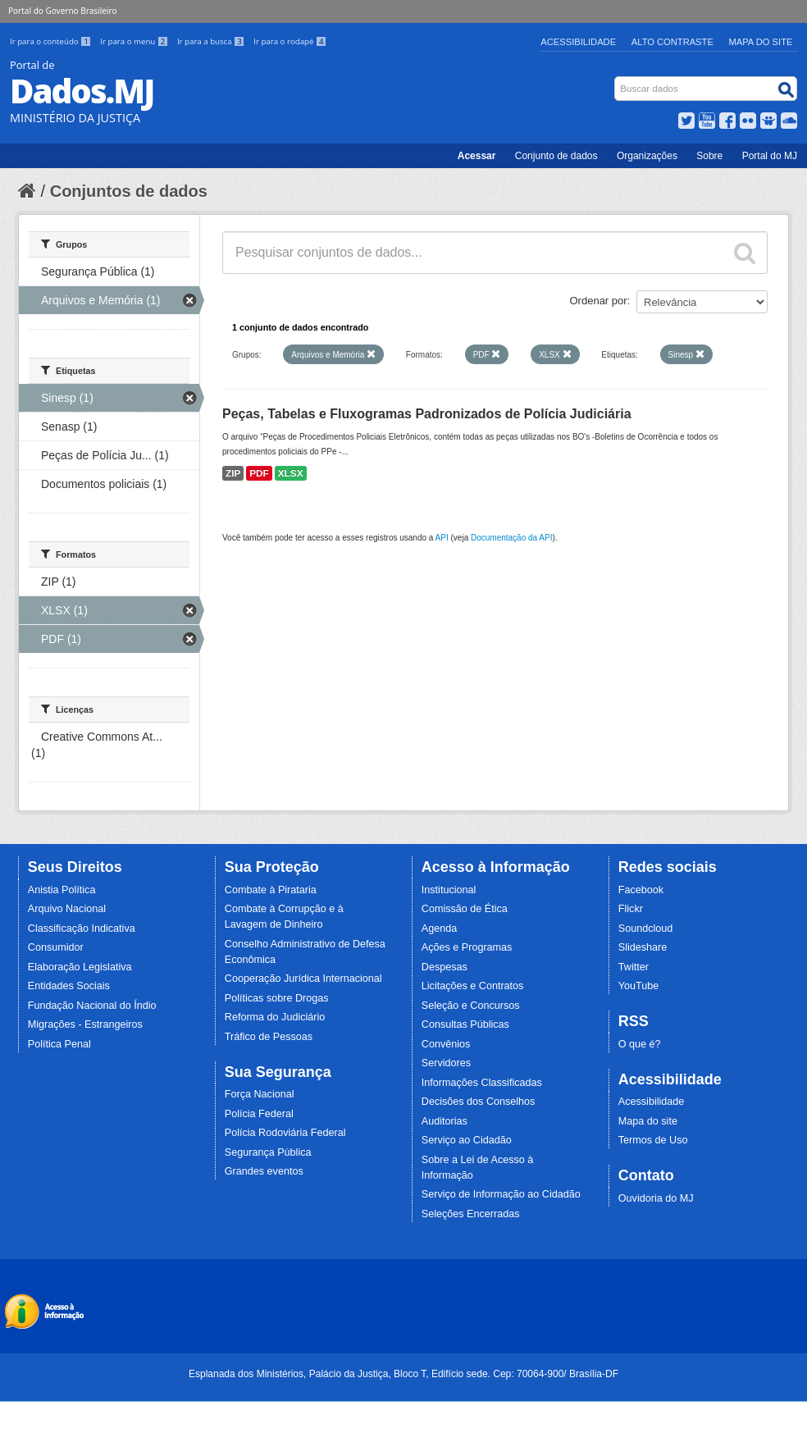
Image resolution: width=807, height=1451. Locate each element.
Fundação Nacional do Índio (92, 1005)
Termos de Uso (653, 1140)
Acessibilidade (578, 42)
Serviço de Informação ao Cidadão (501, 1194)
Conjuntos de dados (128, 191)
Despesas (444, 967)
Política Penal (59, 1044)
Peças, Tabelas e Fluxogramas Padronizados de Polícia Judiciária (426, 414)
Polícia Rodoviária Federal (285, 1132)
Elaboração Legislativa (80, 967)
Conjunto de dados (556, 156)
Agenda (439, 928)
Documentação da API (512, 537)
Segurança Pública (268, 1152)
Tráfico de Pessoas (268, 1037)
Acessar (477, 156)
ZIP (233, 473)
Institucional (449, 890)
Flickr (630, 909)
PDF (259, 473)
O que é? (639, 1044)
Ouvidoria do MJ (656, 1198)
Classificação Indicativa (81, 928)
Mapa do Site (761, 42)
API (442, 537)
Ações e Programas (467, 947)
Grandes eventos (264, 1171)
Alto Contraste (672, 42)
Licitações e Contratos (473, 986)
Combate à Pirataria (271, 890)
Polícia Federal (259, 1114)
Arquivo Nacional (67, 909)
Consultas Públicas (465, 1024)
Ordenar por (598, 300)
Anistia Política (62, 890)
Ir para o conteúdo (51, 41)
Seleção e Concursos (471, 1005)
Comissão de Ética (465, 909)
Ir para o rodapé (289, 41)
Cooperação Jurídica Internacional (303, 978)
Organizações (647, 156)
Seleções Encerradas (471, 1214)
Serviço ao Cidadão (467, 1140)
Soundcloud (645, 928)
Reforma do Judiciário (275, 1017)
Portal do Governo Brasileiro (62, 10)
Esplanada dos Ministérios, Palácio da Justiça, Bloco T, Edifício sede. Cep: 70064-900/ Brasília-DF (403, 1374)
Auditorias (444, 1121)
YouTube (638, 986)
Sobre (709, 156)
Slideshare (643, 947)
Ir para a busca (212, 41)
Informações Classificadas (482, 1082)
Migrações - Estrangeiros (85, 1024)
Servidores (446, 1063)
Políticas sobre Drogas (277, 998)
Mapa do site (647, 1121)
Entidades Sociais (69, 986)
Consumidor (56, 947)
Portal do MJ (769, 156)
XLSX (290, 473)
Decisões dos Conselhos (479, 1101)
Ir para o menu (135, 41)
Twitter (633, 967)
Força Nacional (259, 1094)
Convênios (446, 1044)
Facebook (640, 890)
